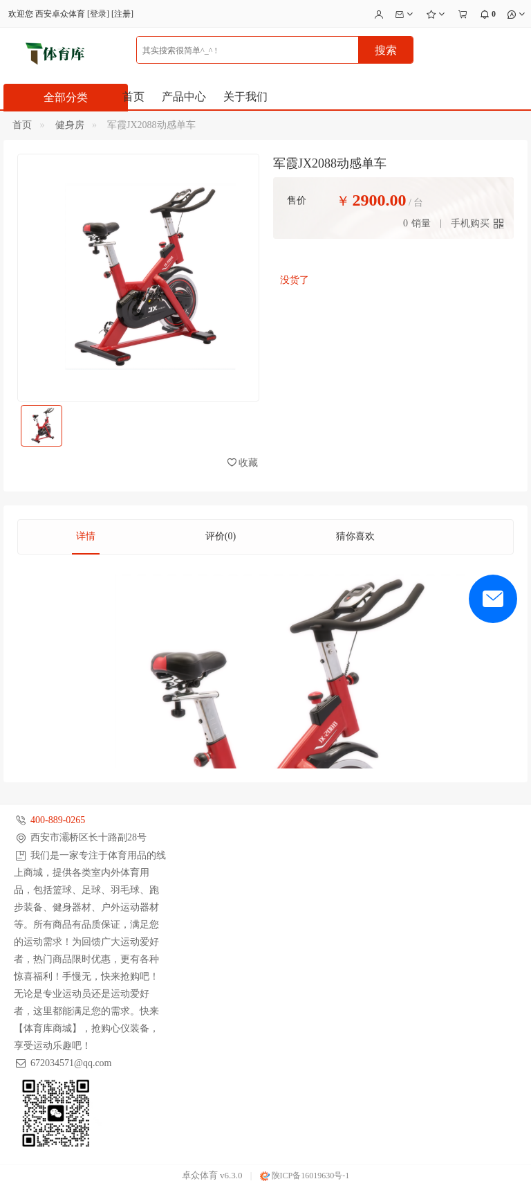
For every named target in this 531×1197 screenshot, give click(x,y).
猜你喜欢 (355, 536)
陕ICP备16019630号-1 (305, 1175)
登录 (98, 14)
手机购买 (470, 223)
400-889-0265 (57, 820)
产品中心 (184, 96)
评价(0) (220, 536)
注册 (122, 14)
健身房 (69, 125)
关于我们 (245, 96)
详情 (85, 536)
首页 (133, 96)
